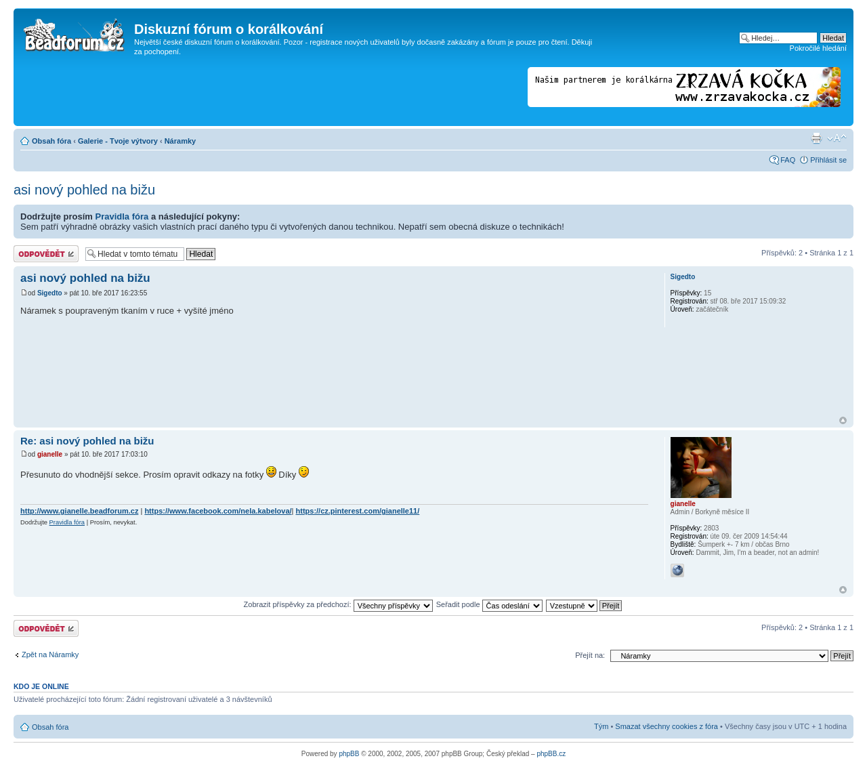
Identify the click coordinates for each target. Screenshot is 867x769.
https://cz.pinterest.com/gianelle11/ (358, 511)
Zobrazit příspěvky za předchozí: (338, 604)
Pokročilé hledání (818, 48)
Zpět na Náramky (50, 654)
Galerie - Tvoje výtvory (118, 141)
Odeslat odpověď (46, 253)
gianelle (49, 454)
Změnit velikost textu (837, 138)
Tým (601, 726)
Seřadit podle (489, 604)
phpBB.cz (551, 753)
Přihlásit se (828, 160)
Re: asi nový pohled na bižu (87, 440)
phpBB (349, 753)
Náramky (180, 141)
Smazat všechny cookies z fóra (666, 726)
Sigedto (49, 293)
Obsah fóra (51, 141)
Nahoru (843, 420)
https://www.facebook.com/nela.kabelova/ (217, 511)
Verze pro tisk (816, 138)
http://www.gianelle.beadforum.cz (79, 511)
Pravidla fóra (122, 216)
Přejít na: (590, 655)
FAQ (787, 160)
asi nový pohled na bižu (84, 189)
